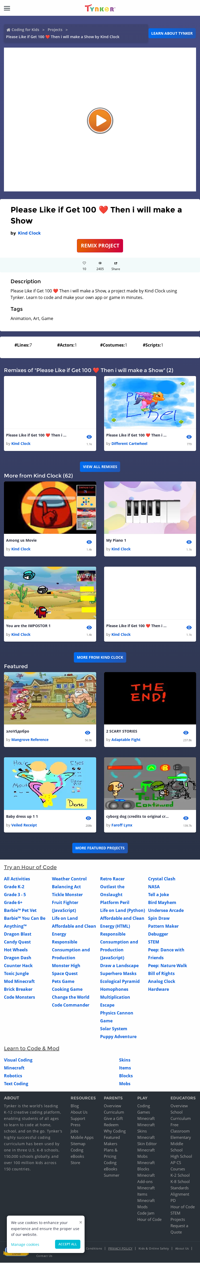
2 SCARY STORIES (121, 731)
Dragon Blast (17, 935)
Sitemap (78, 1145)
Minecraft (14, 1069)
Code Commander (70, 1006)
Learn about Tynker (172, 33)
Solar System (113, 1030)
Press (75, 1126)
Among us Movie (21, 540)
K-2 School (180, 1176)
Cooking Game (67, 990)
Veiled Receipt (24, 826)
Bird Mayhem (162, 903)
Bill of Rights (161, 974)
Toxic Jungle (16, 974)
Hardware (158, 990)
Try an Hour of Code (30, 868)
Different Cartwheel (129, 443)
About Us (79, 1113)
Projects (55, 29)
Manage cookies (25, 1244)
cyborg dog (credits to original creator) (137, 817)
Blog (75, 1107)
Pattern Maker (163, 927)
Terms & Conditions (87, 1250)
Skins (124, 1061)
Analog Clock (161, 982)
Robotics (13, 1077)
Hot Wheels (16, 951)
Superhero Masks (118, 974)
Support (78, 1119)
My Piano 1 (116, 540)
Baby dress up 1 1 (22, 817)
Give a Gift (113, 1119)
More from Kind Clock (100, 657)
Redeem (111, 1126)
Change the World (70, 998)
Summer (111, 1176)
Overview (112, 1107)
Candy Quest (17, 943)
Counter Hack (18, 966)
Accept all (67, 1244)
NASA (154, 888)
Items (125, 1069)
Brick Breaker (18, 990)
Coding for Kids (25, 29)
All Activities (17, 880)
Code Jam (145, 1214)
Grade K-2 (14, 888)
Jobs (74, 1132)
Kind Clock (29, 233)
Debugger (158, 935)
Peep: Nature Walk (167, 966)
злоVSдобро (17, 731)
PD (173, 1201)
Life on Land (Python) (122, 911)
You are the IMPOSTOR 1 (28, 626)
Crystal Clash (161, 880)
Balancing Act (66, 888)
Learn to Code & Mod (31, 1049)
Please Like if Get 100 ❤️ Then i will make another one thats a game (137, 435)
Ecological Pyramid (120, 982)
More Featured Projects (100, 848)
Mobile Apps (82, 1138)
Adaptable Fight (125, 740)
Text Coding (16, 1085)
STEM (153, 943)
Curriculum (114, 1113)
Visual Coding (18, 1061)
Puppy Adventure (118, 1037)
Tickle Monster (67, 895)
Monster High (66, 966)
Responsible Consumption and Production (71, 951)
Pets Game (63, 982)
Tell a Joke (158, 895)
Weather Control (69, 880)
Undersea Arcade (166, 911)
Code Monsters (19, 998)
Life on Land (65, 919)
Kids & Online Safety (154, 1250)
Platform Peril (114, 903)
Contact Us (44, 1257)
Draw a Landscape (119, 966)
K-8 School (180, 1182)
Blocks (126, 1077)
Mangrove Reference (29, 740)
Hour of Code (149, 1220)
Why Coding (115, 1132)
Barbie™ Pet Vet (20, 911)
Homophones (114, 990)
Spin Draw (159, 919)
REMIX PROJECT (100, 245)
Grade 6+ (13, 903)
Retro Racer (112, 880)
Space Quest (65, 974)
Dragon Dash (17, 959)
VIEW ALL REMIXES (100, 466)
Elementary (180, 1138)
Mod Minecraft (19, 982)
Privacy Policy (120, 1250)
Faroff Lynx (121, 826)
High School (181, 1157)
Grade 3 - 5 (15, 895)
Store (75, 1163)
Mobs (124, 1085)
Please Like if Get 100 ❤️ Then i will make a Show (37, 435)
